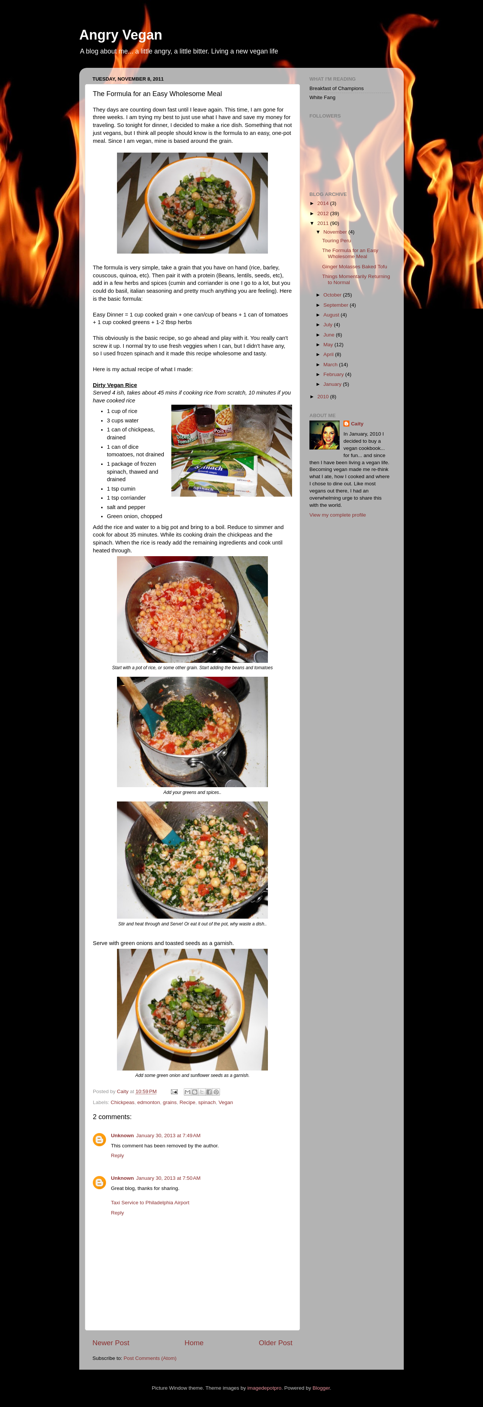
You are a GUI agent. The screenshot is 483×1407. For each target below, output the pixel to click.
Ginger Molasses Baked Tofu (354, 266)
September (336, 305)
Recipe (187, 1102)
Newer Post (110, 1343)
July (328, 324)
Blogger (321, 1388)
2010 (323, 396)
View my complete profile (337, 515)
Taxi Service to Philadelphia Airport (150, 1202)
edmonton (148, 1102)
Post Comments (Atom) (150, 1358)
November (335, 232)
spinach (207, 1102)
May (328, 344)
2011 (323, 223)
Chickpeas (122, 1102)
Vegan (225, 1102)
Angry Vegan (120, 35)
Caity (357, 424)
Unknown (122, 1135)
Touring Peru (336, 240)
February (334, 374)
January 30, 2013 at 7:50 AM (168, 1178)
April (329, 354)
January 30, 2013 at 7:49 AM (168, 1135)
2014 (323, 203)
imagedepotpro (264, 1388)
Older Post (275, 1343)
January (333, 384)
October (333, 295)
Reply (117, 1155)
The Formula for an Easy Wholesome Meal (350, 253)
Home (194, 1343)
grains (170, 1102)
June (329, 335)
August (332, 315)
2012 (323, 213)
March (331, 364)
